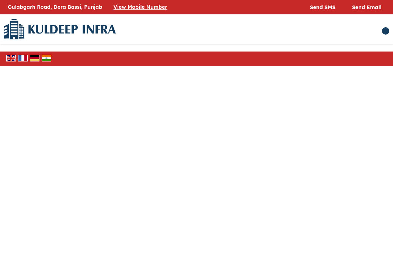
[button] (140, 7)
